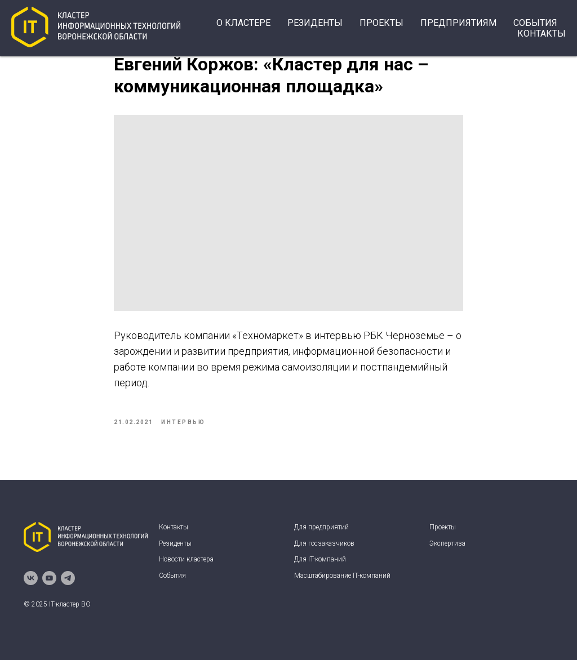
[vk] (31, 578)
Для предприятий (321, 527)
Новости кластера (186, 559)
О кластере (243, 22)
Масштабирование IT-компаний (342, 575)
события (535, 22)
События (172, 575)
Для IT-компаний (320, 559)
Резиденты (315, 22)
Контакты (541, 33)
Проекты (381, 22)
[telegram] (68, 578)
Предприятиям (458, 22)
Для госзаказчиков (324, 543)
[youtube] (49, 578)
